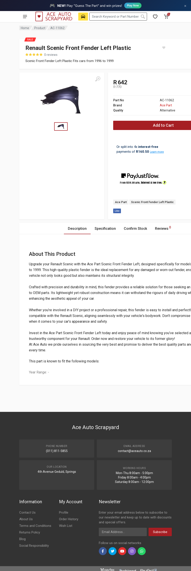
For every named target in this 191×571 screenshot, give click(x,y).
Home (25, 28)
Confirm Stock (135, 228)
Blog (22, 539)
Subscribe (160, 532)
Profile (63, 512)
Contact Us (27, 512)
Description (77, 228)
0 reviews (50, 55)
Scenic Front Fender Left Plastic (152, 202)
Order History (68, 519)
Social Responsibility (34, 546)
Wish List (65, 526)
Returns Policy (29, 532)
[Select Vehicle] (83, 17)
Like (117, 210)
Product (39, 28)
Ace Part (166, 105)
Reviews (163, 228)
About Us (26, 519)
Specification (105, 228)
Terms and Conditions (35, 526)
